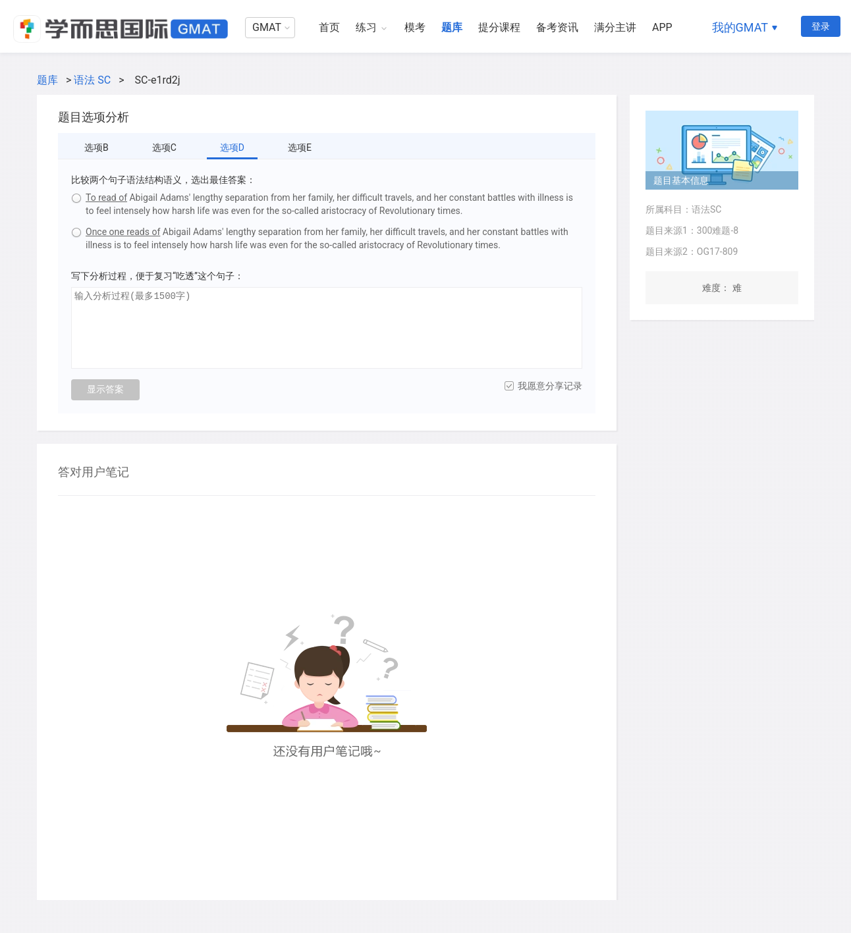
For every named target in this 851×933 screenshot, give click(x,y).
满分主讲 (615, 27)
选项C (164, 147)
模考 (414, 27)
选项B (96, 147)
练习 (366, 27)
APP (662, 27)
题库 (451, 27)
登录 (820, 26)
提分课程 (499, 27)
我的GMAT (740, 27)
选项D (232, 147)
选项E (300, 147)
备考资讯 (557, 27)
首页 (329, 27)
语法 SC (92, 80)
